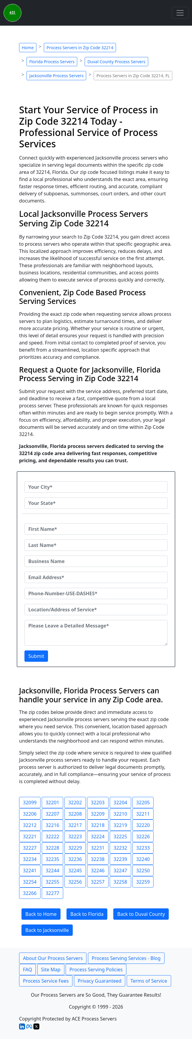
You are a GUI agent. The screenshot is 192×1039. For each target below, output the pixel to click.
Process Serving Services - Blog (126, 958)
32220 (143, 825)
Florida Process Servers (52, 61)
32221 (30, 836)
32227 (30, 848)
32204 (120, 802)
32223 (75, 836)
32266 (30, 893)
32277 (52, 893)
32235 (52, 859)
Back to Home (41, 914)
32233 (143, 848)
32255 (52, 882)
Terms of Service (149, 981)
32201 (52, 802)
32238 (98, 859)
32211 (143, 814)
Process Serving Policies (96, 969)
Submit (36, 656)
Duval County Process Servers (116, 61)
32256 (75, 882)
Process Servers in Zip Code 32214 (80, 47)
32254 (30, 882)
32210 (120, 814)
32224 (98, 836)
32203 (98, 802)
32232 (120, 848)
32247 (120, 870)
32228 (52, 848)
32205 (143, 802)
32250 (143, 870)
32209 (98, 814)
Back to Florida (86, 914)
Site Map (51, 969)
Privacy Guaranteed (100, 981)
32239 (120, 859)
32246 (98, 870)
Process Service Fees (46, 981)
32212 (30, 825)
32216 (52, 825)
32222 (52, 836)
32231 (98, 848)
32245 (75, 870)
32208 (75, 814)
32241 (30, 870)
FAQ (27, 969)
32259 (143, 882)
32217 (75, 825)
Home (28, 47)
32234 (30, 859)
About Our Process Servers (53, 958)
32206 (30, 814)
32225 (120, 836)
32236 (75, 859)
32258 (120, 882)
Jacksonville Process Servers (56, 75)
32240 (143, 859)
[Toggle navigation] (180, 13)
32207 (52, 814)
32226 (143, 836)
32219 (120, 825)
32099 (30, 802)
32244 (52, 870)
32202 (75, 802)
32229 (75, 848)
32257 (98, 882)
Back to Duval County (141, 914)
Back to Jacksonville (47, 930)
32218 (98, 825)
